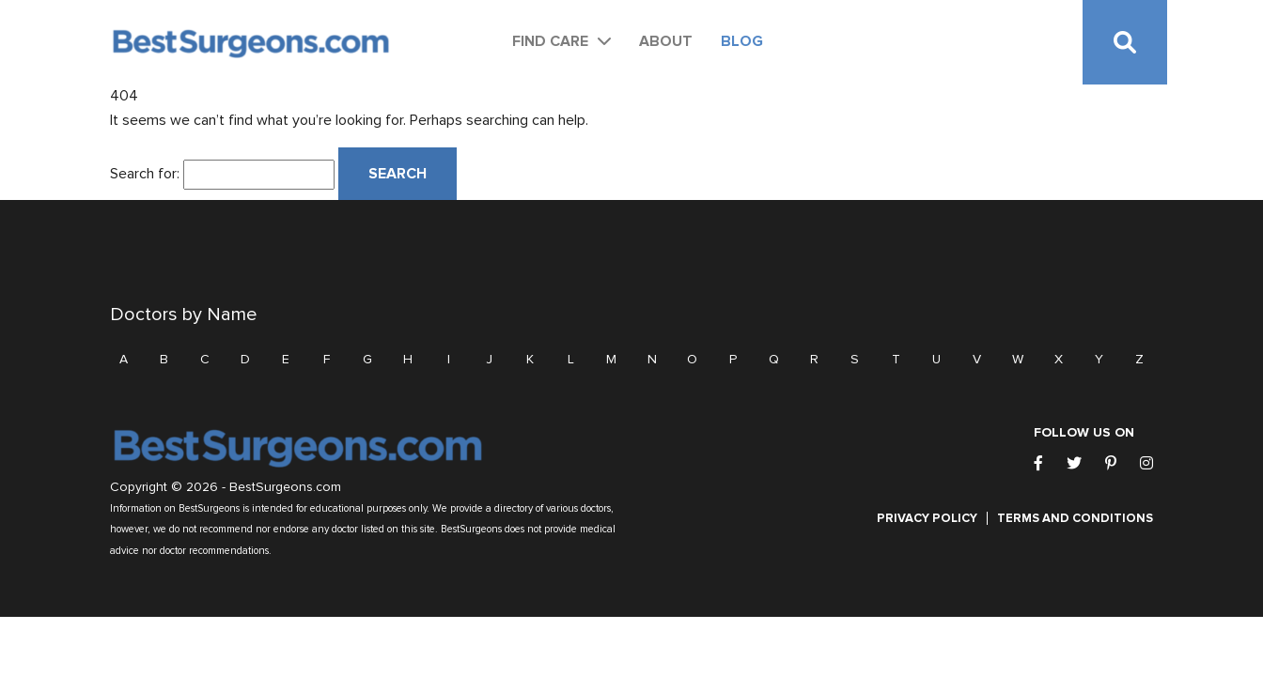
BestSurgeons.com (285, 487)
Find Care (550, 41)
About (666, 41)
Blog (742, 41)
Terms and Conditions (1075, 518)
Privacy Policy (927, 518)
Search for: (144, 173)
